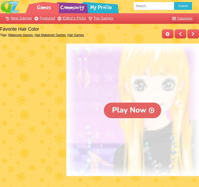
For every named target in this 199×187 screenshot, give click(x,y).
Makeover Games (20, 35)
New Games (18, 18)
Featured (44, 18)
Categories (181, 18)
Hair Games (75, 35)
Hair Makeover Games (50, 35)
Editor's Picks (71, 18)
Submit (183, 6)
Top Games (100, 18)
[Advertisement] (32, 70)
